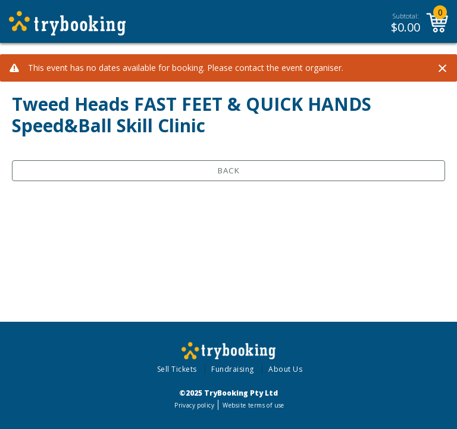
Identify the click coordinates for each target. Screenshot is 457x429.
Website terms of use (253, 405)
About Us (285, 369)
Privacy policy (194, 405)
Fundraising (232, 369)
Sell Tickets (177, 369)
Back (229, 170)
